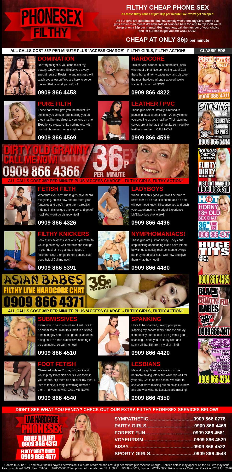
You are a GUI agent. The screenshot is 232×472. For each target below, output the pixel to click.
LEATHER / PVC (153, 103)
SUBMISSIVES (57, 319)
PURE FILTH (54, 103)
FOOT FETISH (57, 364)
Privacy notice (177, 468)
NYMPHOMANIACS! (158, 234)
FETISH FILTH (57, 189)
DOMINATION (56, 58)
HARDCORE (148, 58)
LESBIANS (145, 364)
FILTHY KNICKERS (63, 234)
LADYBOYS (147, 189)
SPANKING (146, 319)
